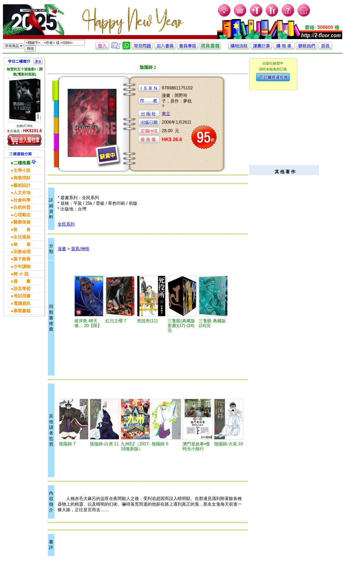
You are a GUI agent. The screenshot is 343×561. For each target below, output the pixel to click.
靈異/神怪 (80, 249)
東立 (166, 113)
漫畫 (62, 249)
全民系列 (66, 224)
